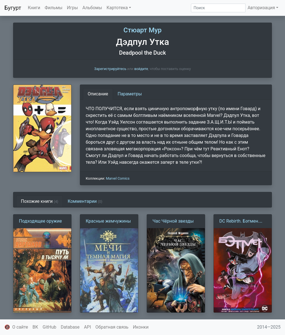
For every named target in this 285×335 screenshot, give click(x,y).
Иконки (141, 327)
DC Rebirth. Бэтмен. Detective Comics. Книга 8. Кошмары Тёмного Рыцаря (239, 221)
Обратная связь (112, 327)
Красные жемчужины (108, 221)
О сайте (20, 327)
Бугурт (12, 7)
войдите (141, 69)
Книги (34, 7)
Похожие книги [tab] (39, 201)
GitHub (49, 327)
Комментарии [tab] (85, 201)
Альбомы (92, 7)
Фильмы (54, 7)
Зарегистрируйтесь (110, 69)
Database (70, 327)
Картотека (117, 7)
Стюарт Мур (143, 30)
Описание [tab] (98, 94)
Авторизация (261, 7)
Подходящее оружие (40, 221)
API (87, 327)
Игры (72, 7)
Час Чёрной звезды (173, 221)
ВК (35, 327)
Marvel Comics (117, 178)
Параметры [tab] (130, 94)
